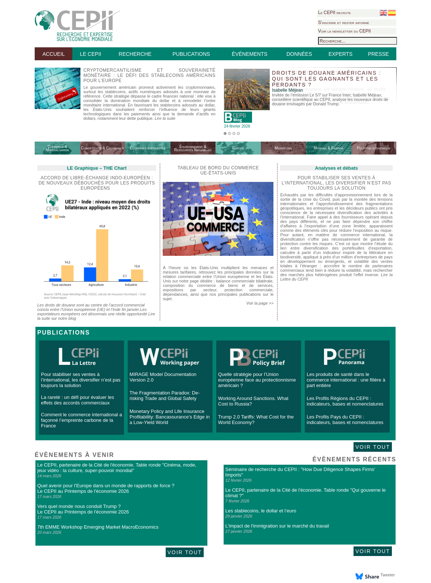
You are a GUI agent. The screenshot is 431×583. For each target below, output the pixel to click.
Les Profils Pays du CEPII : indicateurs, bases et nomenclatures (345, 419)
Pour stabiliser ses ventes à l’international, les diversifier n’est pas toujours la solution (80, 380)
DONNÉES (299, 54)
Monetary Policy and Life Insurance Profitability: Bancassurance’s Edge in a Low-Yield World (170, 417)
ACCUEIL (53, 54)
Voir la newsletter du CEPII (344, 31)
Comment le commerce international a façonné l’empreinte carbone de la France (81, 420)
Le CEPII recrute (334, 12)
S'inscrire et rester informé (343, 22)
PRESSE (378, 54)
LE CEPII (90, 54)
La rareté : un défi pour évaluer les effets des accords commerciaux (77, 400)
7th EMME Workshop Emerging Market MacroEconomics (97, 527)
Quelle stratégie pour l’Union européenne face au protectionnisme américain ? (257, 380)
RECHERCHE (135, 54)
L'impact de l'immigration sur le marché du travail (277, 526)
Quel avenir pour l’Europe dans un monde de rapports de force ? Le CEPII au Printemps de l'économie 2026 (105, 488)
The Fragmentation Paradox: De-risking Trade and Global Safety (165, 395)
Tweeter (387, 575)
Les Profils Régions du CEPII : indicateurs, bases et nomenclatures (345, 401)
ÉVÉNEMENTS (249, 54)
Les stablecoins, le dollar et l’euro (260, 510)
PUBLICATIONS (191, 54)
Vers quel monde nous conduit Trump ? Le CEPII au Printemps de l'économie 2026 (83, 509)
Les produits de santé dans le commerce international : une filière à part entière (346, 380)
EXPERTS (340, 54)
